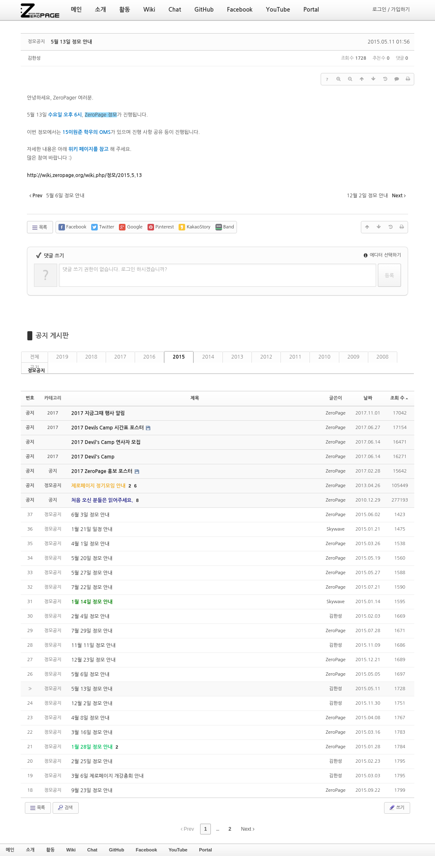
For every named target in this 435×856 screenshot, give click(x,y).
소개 (30, 849)
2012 (266, 356)
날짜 (368, 398)
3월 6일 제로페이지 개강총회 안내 (107, 776)
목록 (39, 227)
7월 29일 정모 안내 (92, 630)
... (217, 829)
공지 (34, 367)
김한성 (34, 58)
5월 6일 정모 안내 (90, 674)
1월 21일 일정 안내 (92, 529)
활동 (50, 849)
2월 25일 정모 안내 (92, 761)
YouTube (178, 849)
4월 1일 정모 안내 (90, 543)
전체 (34, 356)
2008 (383, 356)
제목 (195, 398)
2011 (295, 356)
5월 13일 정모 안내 (71, 41)
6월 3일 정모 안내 (90, 514)
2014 (208, 356)
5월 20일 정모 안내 (92, 558)
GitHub (116, 849)
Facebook (146, 849)
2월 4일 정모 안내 (90, 616)
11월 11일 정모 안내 (93, 645)
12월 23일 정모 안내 (93, 659)
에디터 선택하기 (382, 255)
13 (84, 175)
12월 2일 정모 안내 (92, 703)
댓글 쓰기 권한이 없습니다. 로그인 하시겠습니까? (115, 269)
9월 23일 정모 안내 (92, 790)
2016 (149, 356)
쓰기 (396, 807)
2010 (324, 356)
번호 (30, 398)
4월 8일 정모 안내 (90, 717)
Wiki (71, 849)
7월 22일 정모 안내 (92, 587)
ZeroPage (336, 413)
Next (247, 829)
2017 (120, 356)
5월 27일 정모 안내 (92, 572)
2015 (179, 356)
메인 (10, 849)
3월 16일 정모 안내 (92, 732)
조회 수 (399, 398)
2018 (91, 356)
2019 (62, 356)
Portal (205, 849)
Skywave (335, 529)
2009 (354, 356)
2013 (237, 356)
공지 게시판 (52, 335)
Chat (92, 849)
